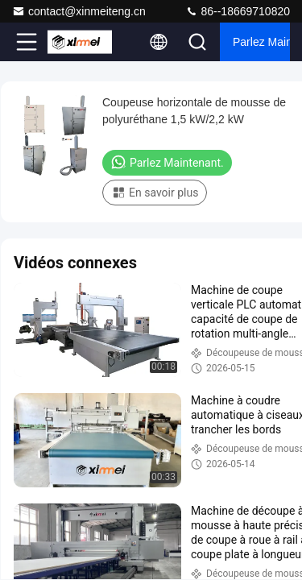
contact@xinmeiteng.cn (79, 11)
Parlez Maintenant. (261, 41)
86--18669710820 (237, 11)
